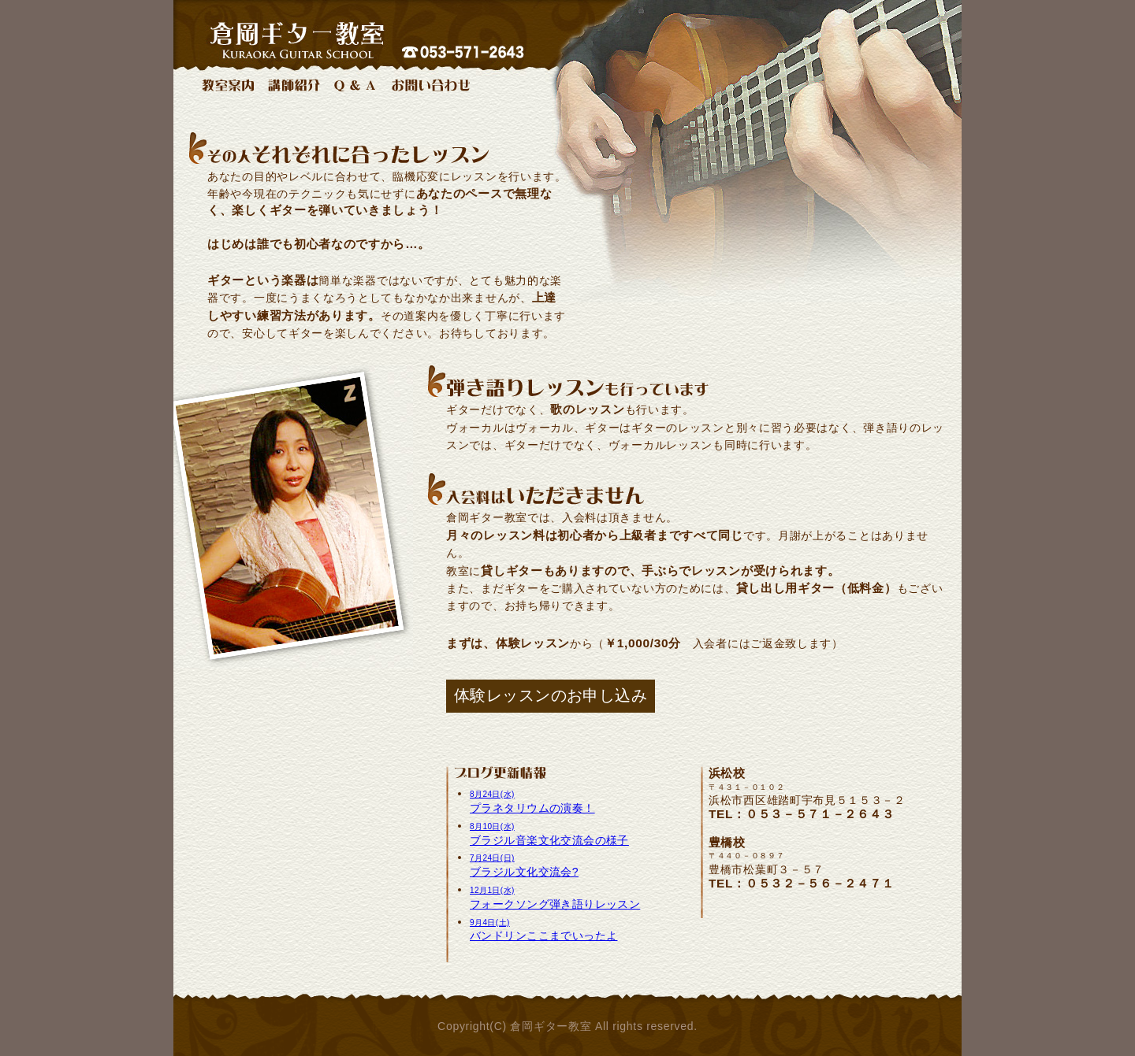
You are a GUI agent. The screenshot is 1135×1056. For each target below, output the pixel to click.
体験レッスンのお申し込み (550, 695)
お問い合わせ (431, 85)
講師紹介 (294, 85)
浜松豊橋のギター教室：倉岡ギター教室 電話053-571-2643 (567, 31)
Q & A (356, 85)
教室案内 (228, 85)
